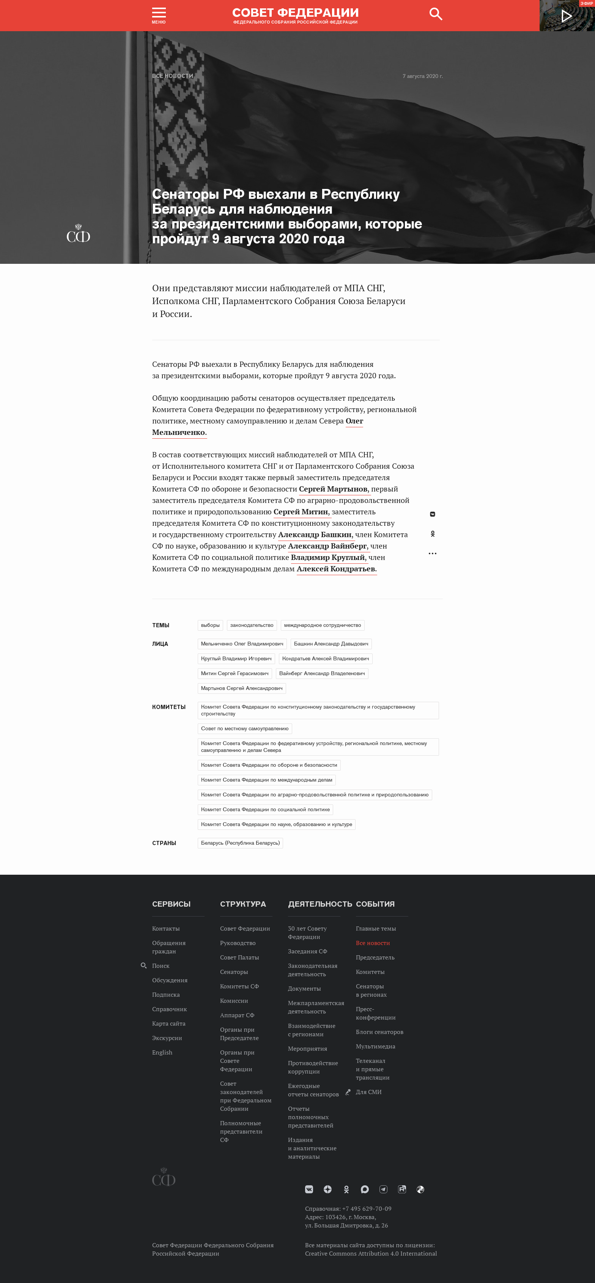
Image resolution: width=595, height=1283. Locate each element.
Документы (304, 988)
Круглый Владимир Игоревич (236, 658)
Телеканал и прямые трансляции (373, 1069)
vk (309, 1189)
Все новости (172, 76)
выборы (210, 625)
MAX (365, 1189)
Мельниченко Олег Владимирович (242, 643)
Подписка (166, 994)
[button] (159, 15)
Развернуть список (432, 554)
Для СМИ (369, 1092)
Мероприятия (307, 1048)
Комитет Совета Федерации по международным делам (266, 779)
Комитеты (370, 971)
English (162, 1052)
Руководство (238, 943)
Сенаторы (234, 971)
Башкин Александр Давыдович (331, 643)
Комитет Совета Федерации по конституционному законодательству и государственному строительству (308, 710)
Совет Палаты (239, 957)
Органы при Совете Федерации (237, 1060)
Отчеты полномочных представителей (311, 1117)
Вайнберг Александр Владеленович (322, 673)
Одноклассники (433, 534)
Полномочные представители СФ (241, 1131)
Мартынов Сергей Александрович (242, 688)
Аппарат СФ (237, 1015)
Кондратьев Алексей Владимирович (325, 658)
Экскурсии (167, 1038)
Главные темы (376, 928)
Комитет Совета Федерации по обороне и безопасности (269, 764)
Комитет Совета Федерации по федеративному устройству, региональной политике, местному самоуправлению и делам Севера (314, 746)
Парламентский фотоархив (420, 1189)
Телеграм (383, 1189)
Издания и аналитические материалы (312, 1148)
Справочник (169, 1009)
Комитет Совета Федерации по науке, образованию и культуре (276, 824)
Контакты (166, 928)
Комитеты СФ (239, 986)
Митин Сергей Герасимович (235, 673)
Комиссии (234, 1000)
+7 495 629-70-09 (367, 1208)
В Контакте (432, 514)
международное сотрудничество (322, 625)
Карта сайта (169, 1023)
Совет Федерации (245, 928)
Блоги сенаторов (379, 1032)
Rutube (402, 1189)
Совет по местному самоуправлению (245, 728)
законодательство (252, 625)
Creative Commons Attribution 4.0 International (371, 1253)
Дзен (328, 1189)
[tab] (432, 537)
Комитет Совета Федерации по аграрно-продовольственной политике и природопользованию (315, 794)
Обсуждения (169, 980)
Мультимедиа (375, 1046)
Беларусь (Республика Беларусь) (240, 842)
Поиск (161, 965)
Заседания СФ (307, 951)
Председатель (375, 957)
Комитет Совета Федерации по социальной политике (265, 809)
